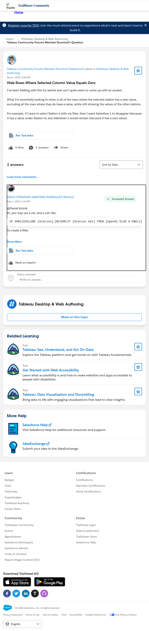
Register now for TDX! (23, 25)
